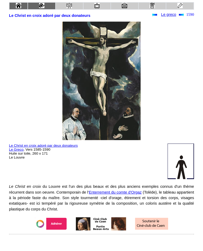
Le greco (168, 14)
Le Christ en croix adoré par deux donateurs (43, 145)
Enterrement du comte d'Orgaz (115, 192)
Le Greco (16, 149)
